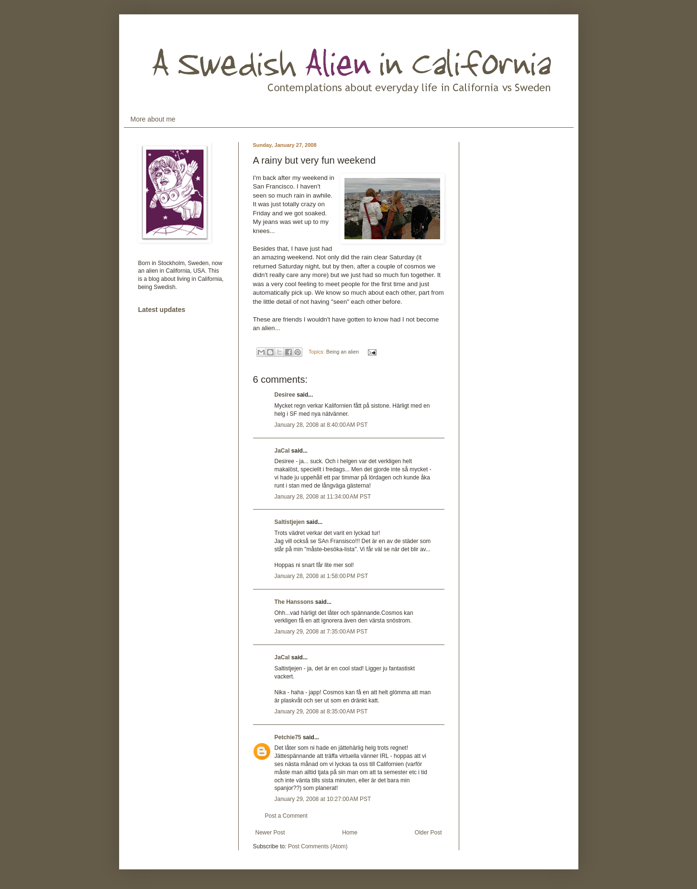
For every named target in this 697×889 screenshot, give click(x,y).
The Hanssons (294, 602)
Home (349, 832)
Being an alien (342, 352)
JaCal (282, 450)
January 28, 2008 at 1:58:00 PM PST (321, 576)
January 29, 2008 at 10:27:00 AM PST (323, 799)
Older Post (428, 832)
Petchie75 (288, 737)
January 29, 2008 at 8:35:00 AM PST (321, 711)
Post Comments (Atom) (318, 846)
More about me (153, 119)
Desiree (285, 394)
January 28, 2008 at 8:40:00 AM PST (321, 425)
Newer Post (270, 832)
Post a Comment (286, 815)
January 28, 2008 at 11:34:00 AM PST (323, 496)
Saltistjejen (290, 522)
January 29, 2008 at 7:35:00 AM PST (321, 631)
